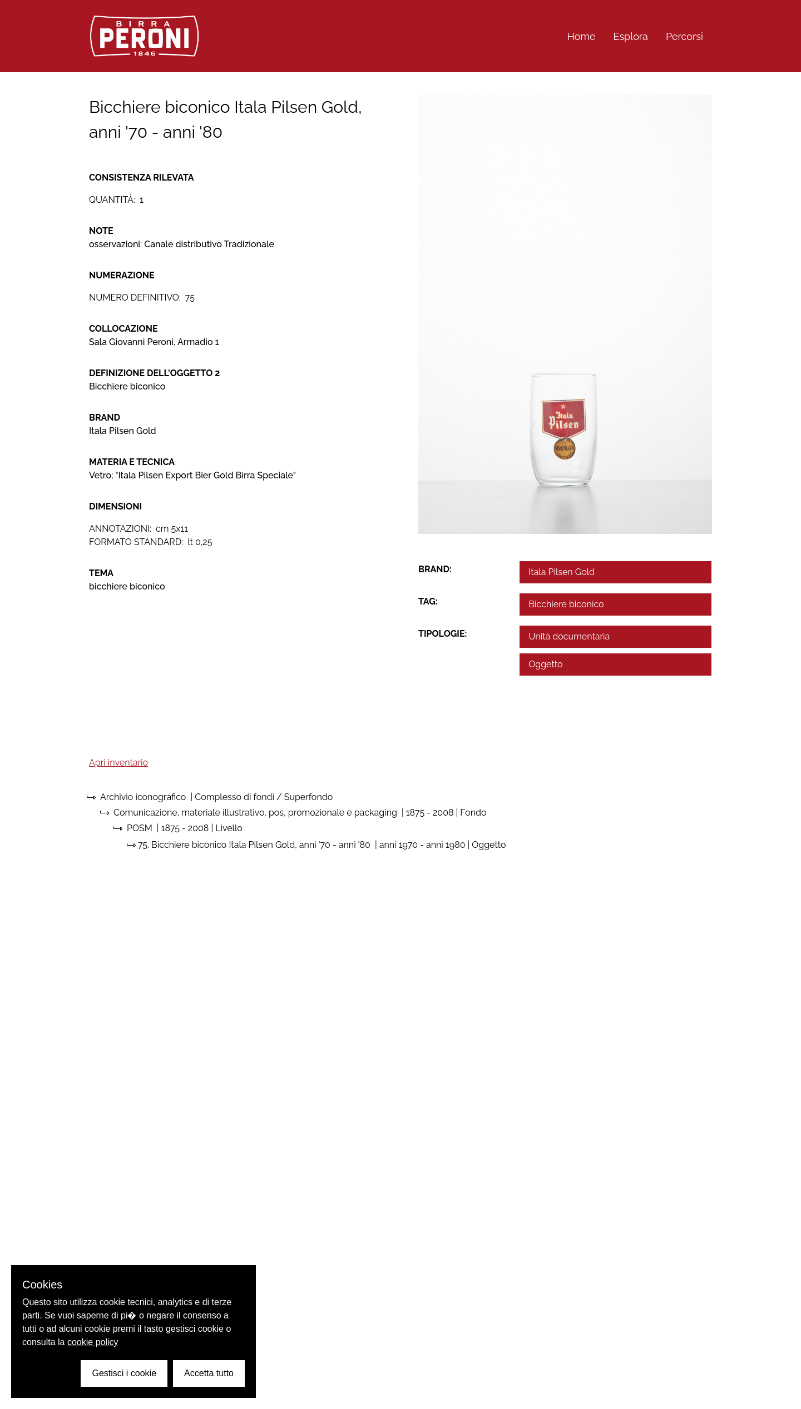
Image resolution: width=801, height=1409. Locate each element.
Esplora (631, 36)
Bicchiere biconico (566, 604)
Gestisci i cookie (124, 1373)
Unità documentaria (569, 636)
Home (581, 36)
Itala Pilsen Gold (561, 572)
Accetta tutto (209, 1373)
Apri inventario (118, 762)
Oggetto (545, 664)
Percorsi (684, 36)
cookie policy (92, 1342)
